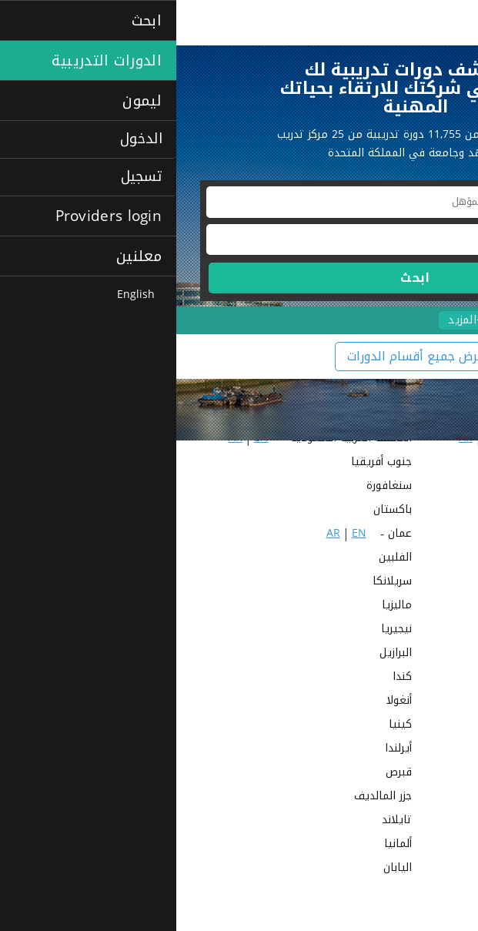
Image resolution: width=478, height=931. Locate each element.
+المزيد (289, 320)
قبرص (222, 773)
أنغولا (223, 702)
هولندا (440, 869)
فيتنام (440, 773)
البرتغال (437, 678)
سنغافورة (213, 487)
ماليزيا (221, 606)
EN (406, 487)
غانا (446, 750)
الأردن (442, 559)
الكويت (439, 535)
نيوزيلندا (435, 654)
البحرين (439, 582)
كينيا (224, 726)
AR (380, 487)
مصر (445, 487)
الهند (442, 463)
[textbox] (239, 202)
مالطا (441, 797)
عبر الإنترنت (429, 893)
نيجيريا (220, 630)
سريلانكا (216, 582)
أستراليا (437, 726)
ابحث (238, 278)
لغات (340, 320)
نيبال (444, 630)
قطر (445, 511)
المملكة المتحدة (416, 606)
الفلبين (219, 559)
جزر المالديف (207, 797)
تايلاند (221, 821)
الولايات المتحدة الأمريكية (393, 702)
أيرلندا (222, 750)
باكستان (216, 511)
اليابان (221, 869)
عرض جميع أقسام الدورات (239, 356)
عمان (224, 535)
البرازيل (219, 654)
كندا (226, 678)
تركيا (443, 821)
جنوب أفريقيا (205, 463)
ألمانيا (222, 845)
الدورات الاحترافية (416, 320)
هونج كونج (430, 845)
